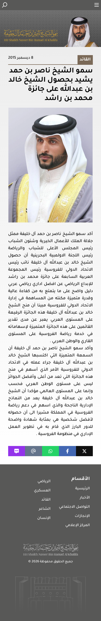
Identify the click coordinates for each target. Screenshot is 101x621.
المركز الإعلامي (77, 526)
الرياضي (43, 482)
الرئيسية (82, 489)
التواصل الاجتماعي (74, 507)
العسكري (42, 491)
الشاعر (44, 509)
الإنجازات (82, 516)
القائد (45, 500)
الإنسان (43, 518)
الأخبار (85, 498)
